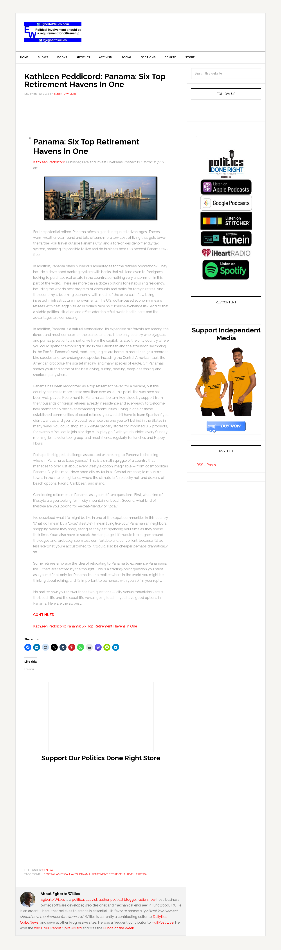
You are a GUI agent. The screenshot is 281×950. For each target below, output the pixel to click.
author (104, 900)
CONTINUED (43, 616)
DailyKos (160, 917)
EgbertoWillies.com (52, 32)
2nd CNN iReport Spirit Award (58, 929)
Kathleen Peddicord (49, 163)
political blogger (123, 900)
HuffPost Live (162, 923)
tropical (142, 875)
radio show (147, 900)
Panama (84, 875)
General (48, 870)
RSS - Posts (206, 465)
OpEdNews (29, 923)
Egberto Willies (53, 900)
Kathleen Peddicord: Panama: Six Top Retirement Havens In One (85, 627)
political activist (84, 900)
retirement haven (122, 875)
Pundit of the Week (118, 929)
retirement (100, 875)
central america (56, 875)
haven (73, 875)
